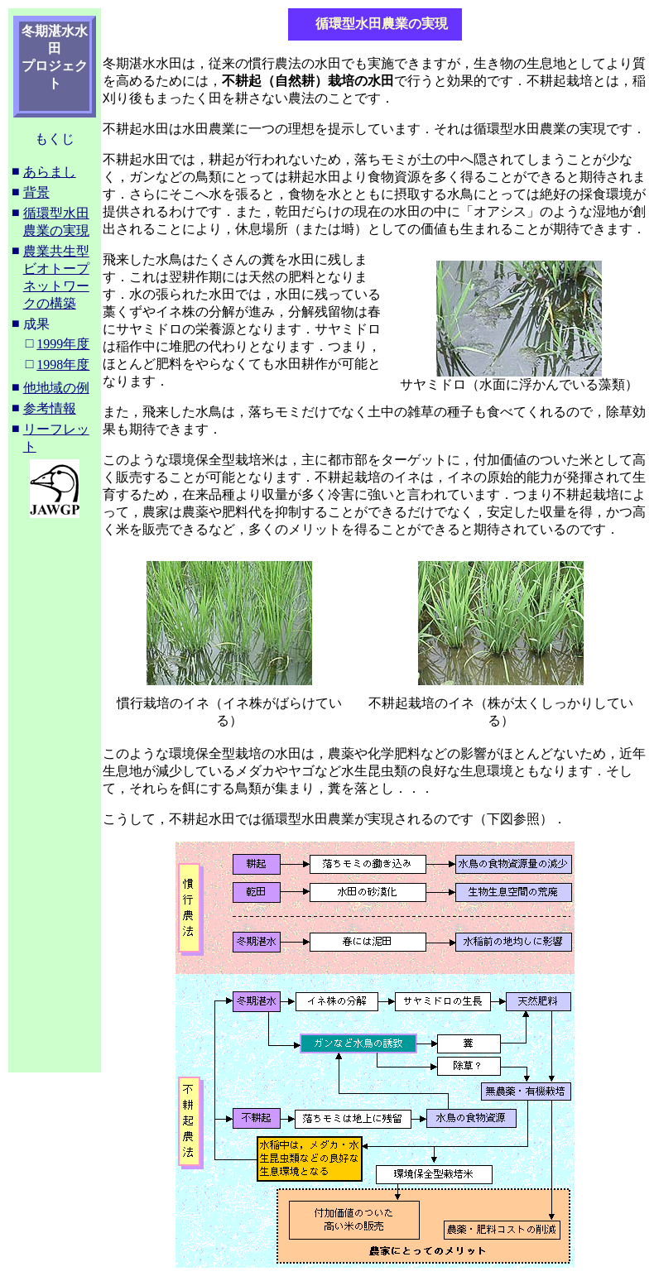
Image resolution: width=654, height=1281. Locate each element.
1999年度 (62, 344)
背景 (36, 192)
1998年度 (62, 364)
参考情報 (49, 408)
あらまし (49, 172)
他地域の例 (56, 388)
